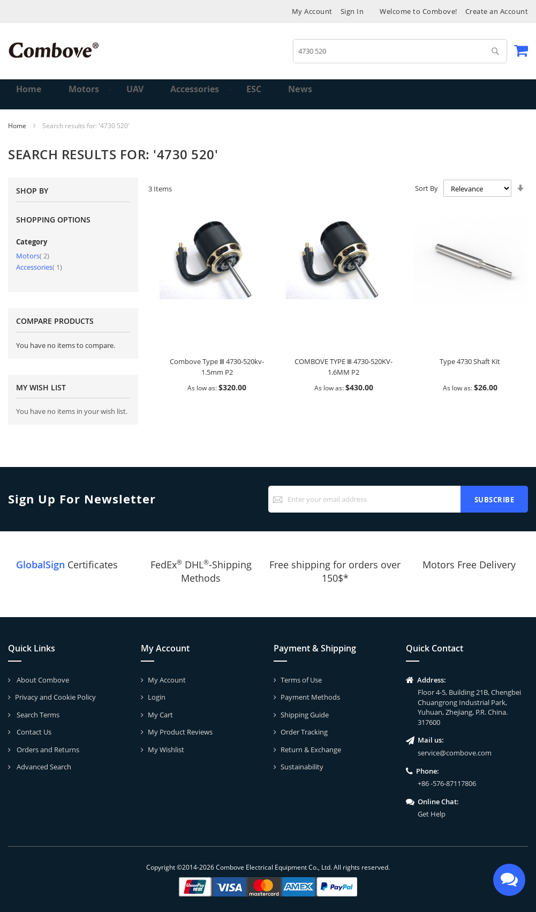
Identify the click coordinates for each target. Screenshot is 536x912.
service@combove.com (455, 753)
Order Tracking (304, 732)
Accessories (39, 267)
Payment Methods (310, 697)
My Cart (160, 715)
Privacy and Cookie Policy (55, 697)
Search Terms (37, 715)
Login (156, 697)
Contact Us (33, 732)
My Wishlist (166, 749)
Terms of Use (301, 680)
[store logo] (53, 50)
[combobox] (400, 51)
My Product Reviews (180, 732)
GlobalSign (40, 564)
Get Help (432, 814)
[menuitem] (79, 94)
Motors (32, 256)
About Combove (42, 680)
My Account (312, 11)
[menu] (268, 94)
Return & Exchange (311, 749)
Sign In (352, 11)
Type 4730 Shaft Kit (470, 361)
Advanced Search (43, 767)
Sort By (426, 188)
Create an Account (497, 11)
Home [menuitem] (30, 94)
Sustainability (302, 767)
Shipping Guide (305, 715)
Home (18, 125)
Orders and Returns (47, 749)
